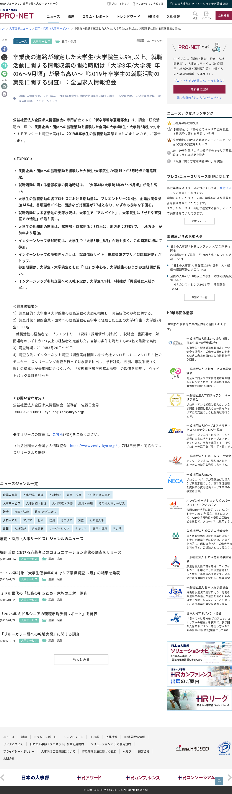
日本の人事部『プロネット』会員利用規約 (57, 744)
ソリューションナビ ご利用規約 (111, 744)
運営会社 (143, 751)
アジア (27, 520)
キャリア (81, 528)
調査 (81, 520)
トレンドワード (128, 17)
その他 (117, 528)
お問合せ (9, 758)
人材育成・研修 (62, 503)
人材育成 (55, 495)
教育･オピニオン (46, 511)
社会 (6, 511)
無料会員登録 (199, 89)
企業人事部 (10, 495)
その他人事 (96, 520)
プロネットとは (120, 3)
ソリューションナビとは (149, 3)
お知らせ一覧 (199, 297)
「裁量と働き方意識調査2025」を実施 (197, 161)
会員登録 (223, 15)
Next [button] (230, 777)
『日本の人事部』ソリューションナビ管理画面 (198, 3)
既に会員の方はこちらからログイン (199, 97)
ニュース (53, 17)
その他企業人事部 (98, 495)
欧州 (52, 520)
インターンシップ (46, 101)
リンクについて (13, 744)
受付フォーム (199, 221)
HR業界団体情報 (134, 737)
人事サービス (42, 41)
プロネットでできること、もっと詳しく (199, 80)
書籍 (6, 528)
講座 (71, 17)
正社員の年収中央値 (185, 123)
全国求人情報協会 (29, 96)
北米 (40, 520)
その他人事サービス (112, 503)
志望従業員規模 (145, 96)
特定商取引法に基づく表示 (99, 751)
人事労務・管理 (33, 495)
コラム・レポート (95, 17)
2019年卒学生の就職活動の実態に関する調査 (87, 96)
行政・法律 (21, 511)
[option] (35, 777)
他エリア (66, 520)
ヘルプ (127, 751)
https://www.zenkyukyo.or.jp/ (93, 446)
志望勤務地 (125, 96)
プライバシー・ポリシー (18, 751)
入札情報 (173, 17)
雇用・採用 (74, 495)
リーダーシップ (59, 528)
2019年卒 (50, 96)
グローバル (10, 520)
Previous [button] (2, 777)
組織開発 (37, 528)
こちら (57, 435)
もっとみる (81, 660)
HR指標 (153, 17)
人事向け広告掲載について (58, 751)
